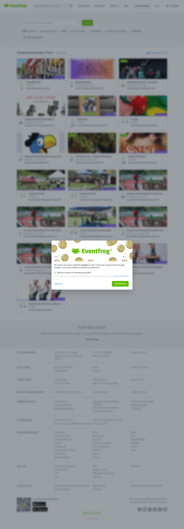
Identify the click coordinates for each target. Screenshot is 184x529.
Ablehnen (58, 283)
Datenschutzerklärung (121, 276)
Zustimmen (120, 283)
